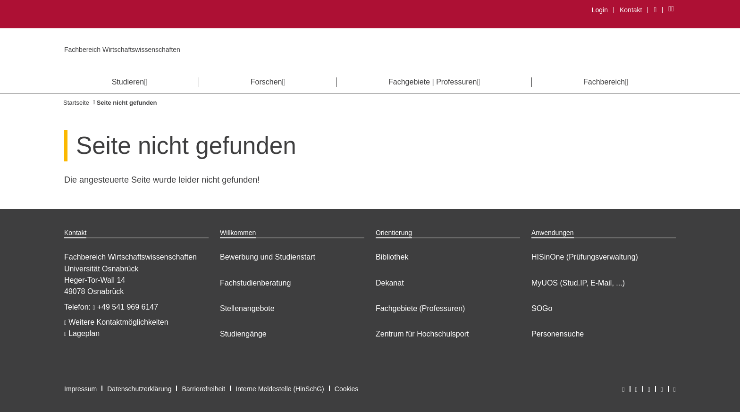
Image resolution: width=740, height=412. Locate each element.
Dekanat (390, 283)
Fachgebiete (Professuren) (420, 308)
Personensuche (557, 334)
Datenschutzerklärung (139, 389)
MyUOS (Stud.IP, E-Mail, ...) (578, 283)
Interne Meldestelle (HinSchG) (279, 389)
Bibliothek (392, 257)
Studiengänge (243, 334)
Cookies (347, 389)
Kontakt (631, 10)
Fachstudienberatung (255, 283)
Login (600, 10)
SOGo (541, 308)
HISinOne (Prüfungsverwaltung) (584, 257)
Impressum (80, 389)
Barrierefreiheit (203, 389)
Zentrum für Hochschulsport (422, 334)
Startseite (76, 102)
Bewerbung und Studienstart (267, 257)
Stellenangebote (247, 308)
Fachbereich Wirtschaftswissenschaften (122, 49)
